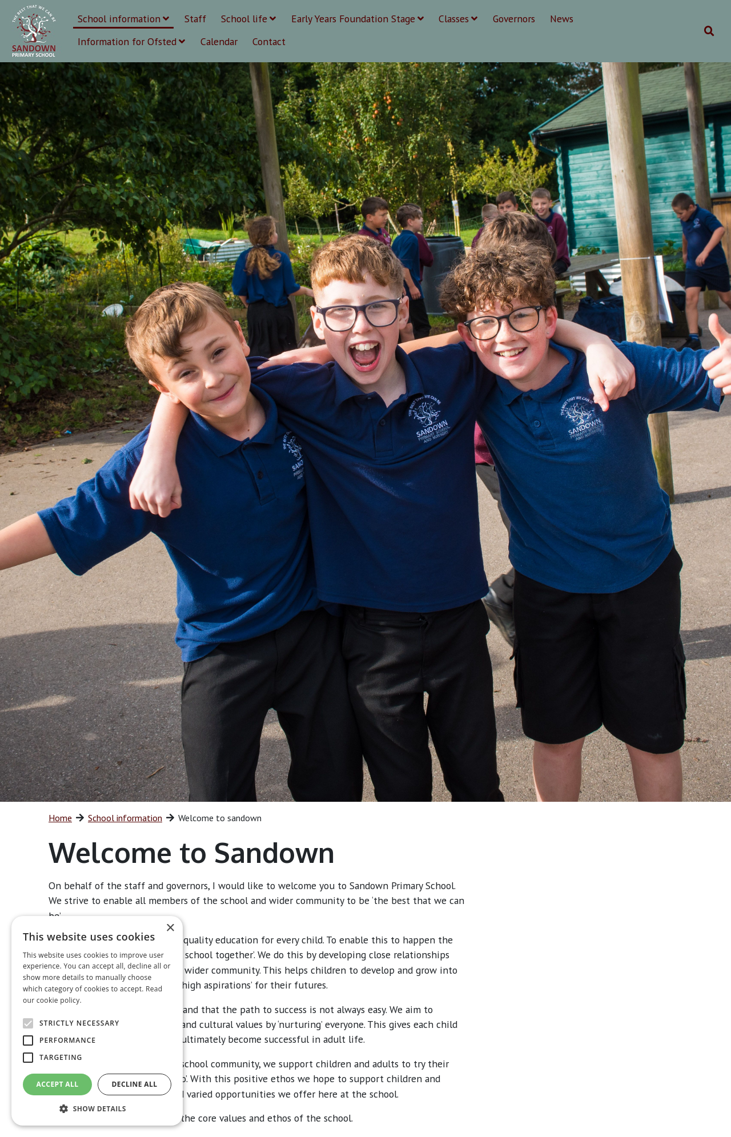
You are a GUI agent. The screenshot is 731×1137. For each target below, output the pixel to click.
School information (125, 817)
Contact (269, 41)
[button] (97, 1108)
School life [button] (248, 18)
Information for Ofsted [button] (131, 41)
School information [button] (123, 18)
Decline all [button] (135, 1084)
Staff (195, 18)
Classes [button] (458, 18)
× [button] (170, 928)
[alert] (97, 1021)
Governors (514, 18)
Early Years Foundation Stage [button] (357, 18)
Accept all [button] (58, 1084)
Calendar (219, 41)
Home (60, 817)
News (561, 18)
